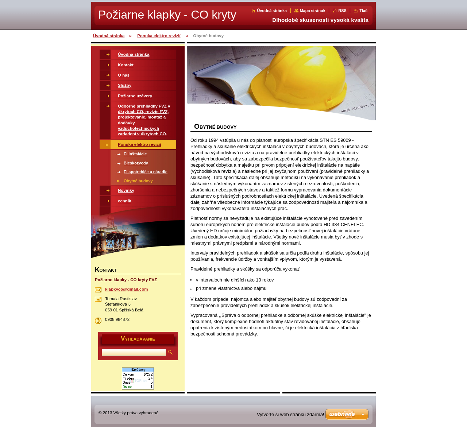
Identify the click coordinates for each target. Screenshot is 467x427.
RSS (342, 10)
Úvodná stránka (272, 10)
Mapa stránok (312, 10)
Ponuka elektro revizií (158, 36)
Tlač (363, 10)
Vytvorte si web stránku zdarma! (290, 414)
